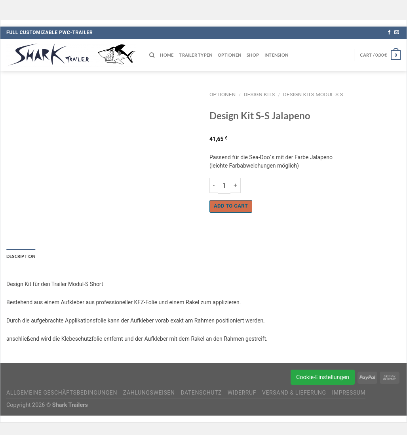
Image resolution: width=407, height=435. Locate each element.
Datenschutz (201, 392)
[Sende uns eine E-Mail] (396, 32)
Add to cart (231, 206)
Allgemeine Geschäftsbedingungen (61, 392)
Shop (253, 54)
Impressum (348, 392)
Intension (276, 54)
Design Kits (259, 94)
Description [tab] (20, 256)
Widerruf (242, 392)
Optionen (229, 54)
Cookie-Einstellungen (322, 377)
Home (166, 54)
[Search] (151, 55)
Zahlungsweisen (149, 392)
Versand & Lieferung (294, 392)
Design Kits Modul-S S (313, 94)
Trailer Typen (195, 54)
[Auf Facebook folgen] (389, 32)
